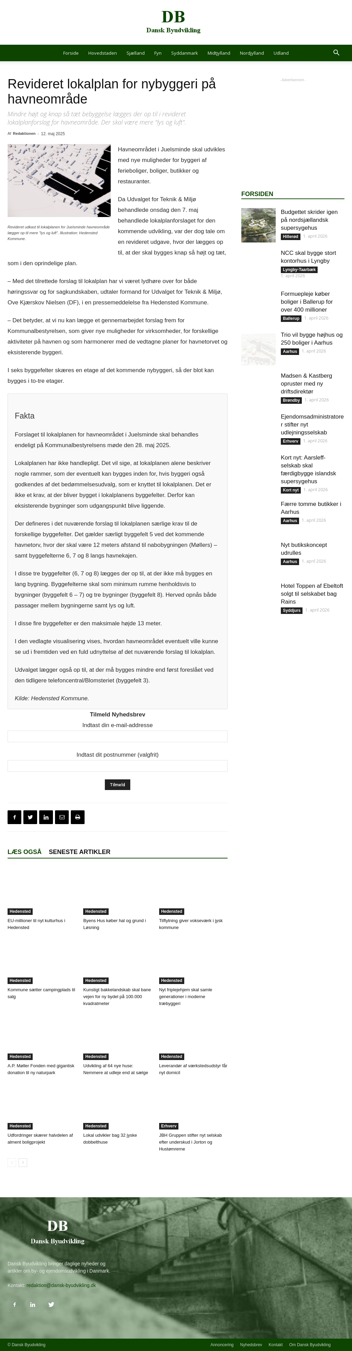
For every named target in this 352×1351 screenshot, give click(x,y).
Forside (71, 53)
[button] (336, 53)
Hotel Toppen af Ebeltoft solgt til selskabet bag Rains (312, 594)
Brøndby (291, 400)
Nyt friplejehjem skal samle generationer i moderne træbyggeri (185, 996)
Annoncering (221, 1344)
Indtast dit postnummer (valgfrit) (117, 755)
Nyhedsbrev (251, 1344)
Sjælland (135, 53)
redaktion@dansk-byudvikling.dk (61, 1285)
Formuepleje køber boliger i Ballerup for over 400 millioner (307, 302)
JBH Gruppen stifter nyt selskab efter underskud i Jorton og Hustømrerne (190, 1142)
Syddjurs (291, 610)
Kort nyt (291, 490)
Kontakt (276, 1344)
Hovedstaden (102, 53)
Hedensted (20, 911)
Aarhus (290, 351)
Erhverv (169, 1126)
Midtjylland (219, 53)
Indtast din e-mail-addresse (117, 725)
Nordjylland (252, 53)
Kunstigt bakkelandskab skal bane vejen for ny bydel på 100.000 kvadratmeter (117, 996)
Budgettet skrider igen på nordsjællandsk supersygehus (309, 220)
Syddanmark (184, 53)
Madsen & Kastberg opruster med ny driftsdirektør (306, 383)
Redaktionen (24, 133)
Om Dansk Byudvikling (310, 1344)
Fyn (158, 53)
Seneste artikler (79, 852)
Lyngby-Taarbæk (299, 269)
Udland (281, 53)
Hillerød (290, 236)
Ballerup (291, 318)
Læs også (25, 852)
